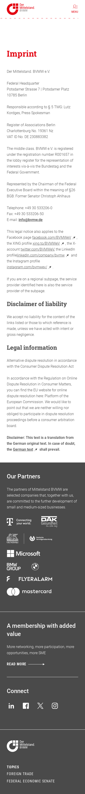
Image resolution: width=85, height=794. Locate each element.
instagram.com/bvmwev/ (30, 267)
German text (26, 449)
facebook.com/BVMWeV (54, 237)
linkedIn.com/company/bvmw (43, 255)
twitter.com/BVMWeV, (38, 249)
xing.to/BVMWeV (49, 243)
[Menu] (74, 9)
